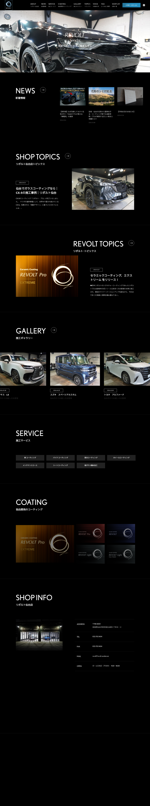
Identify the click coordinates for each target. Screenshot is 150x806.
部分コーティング (90, 458)
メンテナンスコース (30, 466)
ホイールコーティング (121, 458)
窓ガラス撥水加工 (90, 466)
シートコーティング (60, 466)
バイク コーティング (60, 458)
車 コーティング (30, 458)
